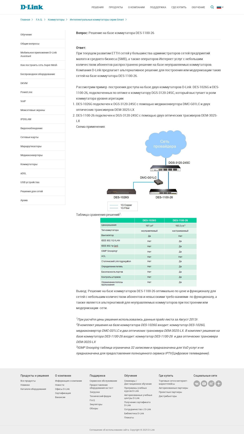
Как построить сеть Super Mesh (38, 65)
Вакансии (60, 397)
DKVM (23, 83)
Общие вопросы (29, 43)
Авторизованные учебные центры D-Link (138, 397)
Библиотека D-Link (134, 413)
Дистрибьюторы (168, 396)
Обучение (198, 7)
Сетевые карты (29, 137)
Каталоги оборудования (33, 389)
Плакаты (129, 417)
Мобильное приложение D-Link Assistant (38, 54)
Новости (59, 384)
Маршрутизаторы (31, 146)
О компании (136, 7)
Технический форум (100, 396)
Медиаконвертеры (31, 155)
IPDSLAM (25, 119)
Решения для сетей (31, 191)
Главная (25, 19)
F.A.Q (92, 400)
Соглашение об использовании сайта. (109, 429)
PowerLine (26, 92)
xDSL (23, 173)
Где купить (178, 7)
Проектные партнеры (170, 392)
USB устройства (29, 182)
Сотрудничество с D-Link (137, 409)
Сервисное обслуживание (103, 380)
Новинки (25, 384)
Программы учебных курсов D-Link (135, 389)
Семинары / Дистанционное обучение (138, 382)
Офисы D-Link (62, 389)
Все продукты (28, 380)
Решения (98, 7)
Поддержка (158, 7)
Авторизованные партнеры (173, 387)
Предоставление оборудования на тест (101, 386)
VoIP (23, 101)
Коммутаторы (56, 19)
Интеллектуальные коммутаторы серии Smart (97, 19)
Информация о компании (68, 380)
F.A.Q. (39, 19)
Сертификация (63, 393)
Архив (24, 200)
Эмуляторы (96, 404)
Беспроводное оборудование (37, 74)
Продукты (116, 7)
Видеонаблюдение (31, 128)
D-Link (151, 429)
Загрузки (95, 392)
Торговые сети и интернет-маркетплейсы (173, 382)
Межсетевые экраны (32, 110)
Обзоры (94, 408)
